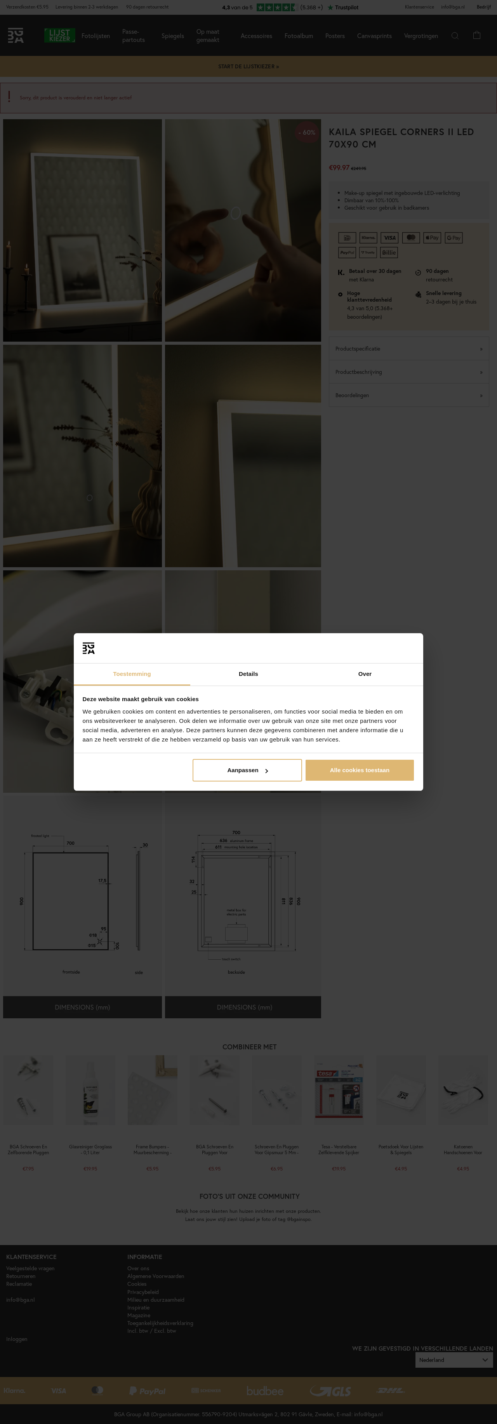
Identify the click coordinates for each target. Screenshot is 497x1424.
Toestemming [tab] (132, 673)
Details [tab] (248, 673)
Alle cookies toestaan (359, 770)
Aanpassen (248, 770)
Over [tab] (365, 673)
